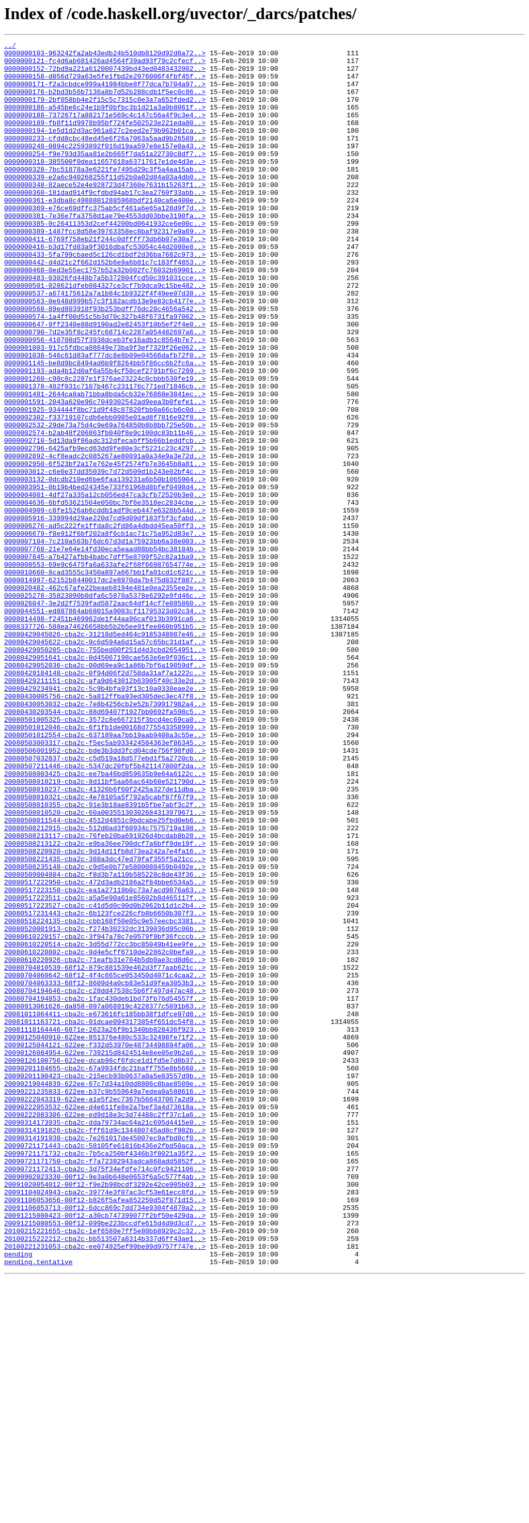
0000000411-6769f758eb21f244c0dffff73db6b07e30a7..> (105, 279)
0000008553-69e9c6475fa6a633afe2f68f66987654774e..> (105, 669)
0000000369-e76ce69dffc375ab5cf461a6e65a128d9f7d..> (105, 241)
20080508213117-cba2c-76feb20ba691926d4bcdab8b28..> (105, 995)
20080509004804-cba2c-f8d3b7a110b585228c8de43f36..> (105, 1041)
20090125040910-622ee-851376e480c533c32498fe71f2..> (105, 1236)
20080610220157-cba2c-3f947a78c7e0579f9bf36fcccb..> (105, 1116)
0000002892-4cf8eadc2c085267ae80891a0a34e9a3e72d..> (105, 539)
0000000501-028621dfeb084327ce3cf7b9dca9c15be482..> (105, 334)
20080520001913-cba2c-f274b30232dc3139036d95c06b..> (105, 1106)
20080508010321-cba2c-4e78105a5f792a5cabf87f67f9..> (105, 948)
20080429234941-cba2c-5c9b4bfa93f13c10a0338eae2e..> (105, 818)
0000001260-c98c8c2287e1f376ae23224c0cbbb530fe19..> (105, 446)
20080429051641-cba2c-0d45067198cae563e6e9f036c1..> (105, 781)
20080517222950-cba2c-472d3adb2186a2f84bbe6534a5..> (105, 1050)
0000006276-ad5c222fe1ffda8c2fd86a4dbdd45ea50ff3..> (105, 623)
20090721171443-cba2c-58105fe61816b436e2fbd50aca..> (105, 1367)
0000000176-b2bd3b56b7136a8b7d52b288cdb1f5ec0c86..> (105, 102)
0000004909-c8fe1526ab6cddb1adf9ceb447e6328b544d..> (105, 604)
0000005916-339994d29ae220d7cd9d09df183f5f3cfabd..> (105, 613)
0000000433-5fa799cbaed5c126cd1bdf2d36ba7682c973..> (105, 297)
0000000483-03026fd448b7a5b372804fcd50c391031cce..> (105, 325)
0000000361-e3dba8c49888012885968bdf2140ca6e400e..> (105, 232)
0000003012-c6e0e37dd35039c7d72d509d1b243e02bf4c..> (105, 558)
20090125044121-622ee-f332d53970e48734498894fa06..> (105, 1246)
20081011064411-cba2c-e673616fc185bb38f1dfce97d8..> (105, 1209)
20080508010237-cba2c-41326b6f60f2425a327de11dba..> (105, 939)
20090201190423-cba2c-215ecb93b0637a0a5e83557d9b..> (105, 1283)
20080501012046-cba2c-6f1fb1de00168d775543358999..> (105, 864)
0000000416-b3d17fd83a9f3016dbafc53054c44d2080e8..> (105, 288)
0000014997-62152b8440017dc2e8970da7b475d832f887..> (105, 688)
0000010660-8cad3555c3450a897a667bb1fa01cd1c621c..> (105, 678)
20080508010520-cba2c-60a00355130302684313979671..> (105, 967)
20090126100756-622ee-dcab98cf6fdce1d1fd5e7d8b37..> (105, 1264)
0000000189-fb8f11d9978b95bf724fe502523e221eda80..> (105, 139)
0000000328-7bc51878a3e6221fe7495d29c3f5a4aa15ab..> (105, 195)
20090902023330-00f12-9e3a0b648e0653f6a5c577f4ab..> (105, 1404)
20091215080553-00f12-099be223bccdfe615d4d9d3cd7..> (105, 1460)
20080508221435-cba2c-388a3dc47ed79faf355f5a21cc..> (105, 1023)
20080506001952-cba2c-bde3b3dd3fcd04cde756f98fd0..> (105, 892)
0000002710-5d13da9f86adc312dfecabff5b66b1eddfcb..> (105, 520)
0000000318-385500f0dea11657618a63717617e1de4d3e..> (105, 186)
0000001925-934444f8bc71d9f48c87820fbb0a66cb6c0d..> (105, 483)
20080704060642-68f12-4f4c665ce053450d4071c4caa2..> (105, 1162)
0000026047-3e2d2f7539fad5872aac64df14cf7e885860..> (105, 716)
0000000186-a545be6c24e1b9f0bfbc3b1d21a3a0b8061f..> (105, 121)
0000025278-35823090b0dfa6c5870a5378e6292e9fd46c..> (105, 706)
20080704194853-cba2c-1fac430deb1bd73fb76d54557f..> (105, 1190)
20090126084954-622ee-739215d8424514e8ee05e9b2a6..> (105, 1255)
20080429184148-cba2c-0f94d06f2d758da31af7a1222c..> (105, 799)
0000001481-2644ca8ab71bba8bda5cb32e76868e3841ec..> (105, 465)
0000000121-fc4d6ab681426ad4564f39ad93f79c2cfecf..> (105, 65)
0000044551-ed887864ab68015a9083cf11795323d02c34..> (105, 725)
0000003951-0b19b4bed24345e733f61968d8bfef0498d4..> (105, 576)
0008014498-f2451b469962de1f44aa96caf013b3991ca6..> (105, 734)
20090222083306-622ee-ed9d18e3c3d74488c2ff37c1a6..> (105, 1329)
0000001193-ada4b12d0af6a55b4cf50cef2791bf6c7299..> (105, 437)
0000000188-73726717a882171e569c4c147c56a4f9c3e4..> (105, 130)
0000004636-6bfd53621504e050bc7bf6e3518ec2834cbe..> (105, 595)
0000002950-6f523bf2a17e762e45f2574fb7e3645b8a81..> (105, 548)
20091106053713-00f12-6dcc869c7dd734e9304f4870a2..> (105, 1441)
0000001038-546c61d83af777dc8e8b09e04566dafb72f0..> (105, 418)
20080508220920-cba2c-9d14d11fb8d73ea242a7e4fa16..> (105, 1013)
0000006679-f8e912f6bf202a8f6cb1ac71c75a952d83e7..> (105, 632)
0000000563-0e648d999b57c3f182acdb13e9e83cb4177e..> (105, 353)
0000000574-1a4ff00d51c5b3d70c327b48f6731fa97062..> (105, 372)
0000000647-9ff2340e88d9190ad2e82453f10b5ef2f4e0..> (105, 381)
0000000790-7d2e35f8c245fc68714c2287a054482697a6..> (105, 390)
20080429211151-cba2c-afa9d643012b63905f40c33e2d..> (105, 809)
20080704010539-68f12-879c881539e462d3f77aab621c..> (105, 1153)
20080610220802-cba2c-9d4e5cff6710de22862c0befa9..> (105, 1134)
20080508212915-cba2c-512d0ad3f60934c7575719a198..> (105, 985)
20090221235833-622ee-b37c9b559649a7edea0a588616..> (105, 1302)
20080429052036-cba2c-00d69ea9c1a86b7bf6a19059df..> (105, 790)
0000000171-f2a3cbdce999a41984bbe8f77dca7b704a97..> (105, 93)
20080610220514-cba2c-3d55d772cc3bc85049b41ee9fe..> (105, 1125)
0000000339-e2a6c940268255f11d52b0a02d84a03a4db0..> (105, 204)
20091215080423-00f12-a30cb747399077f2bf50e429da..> (105, 1450)
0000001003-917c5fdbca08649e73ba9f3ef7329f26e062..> (105, 409)
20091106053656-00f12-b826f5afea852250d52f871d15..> (105, 1432)
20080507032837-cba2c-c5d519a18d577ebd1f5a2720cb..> (105, 902)
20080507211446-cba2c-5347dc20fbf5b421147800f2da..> (105, 911)
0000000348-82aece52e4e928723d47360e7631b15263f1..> (105, 214)
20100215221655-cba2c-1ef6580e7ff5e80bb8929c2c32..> (105, 1469)
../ (10, 46)
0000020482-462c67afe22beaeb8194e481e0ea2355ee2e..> (105, 697)
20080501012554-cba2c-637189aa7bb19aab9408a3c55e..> (105, 874)
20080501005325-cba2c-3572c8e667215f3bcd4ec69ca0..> (105, 855)
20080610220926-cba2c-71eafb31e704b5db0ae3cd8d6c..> (105, 1143)
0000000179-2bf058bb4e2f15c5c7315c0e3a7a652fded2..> (105, 111)
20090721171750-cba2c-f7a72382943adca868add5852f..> (105, 1385)
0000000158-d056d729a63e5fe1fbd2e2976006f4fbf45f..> (105, 83)
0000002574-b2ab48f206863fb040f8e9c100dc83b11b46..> (105, 511)
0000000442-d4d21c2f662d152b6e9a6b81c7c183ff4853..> (105, 307)
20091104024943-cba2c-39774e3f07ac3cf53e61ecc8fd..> (105, 1422)
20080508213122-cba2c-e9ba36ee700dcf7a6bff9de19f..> (105, 1004)
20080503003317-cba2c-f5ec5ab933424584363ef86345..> (105, 883)
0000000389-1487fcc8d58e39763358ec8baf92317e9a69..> (105, 269)
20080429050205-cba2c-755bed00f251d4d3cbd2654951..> (105, 771)
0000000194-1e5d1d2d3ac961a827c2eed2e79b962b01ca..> (105, 148)
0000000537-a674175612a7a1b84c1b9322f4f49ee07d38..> (105, 344)
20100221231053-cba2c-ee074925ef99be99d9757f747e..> (105, 1488)
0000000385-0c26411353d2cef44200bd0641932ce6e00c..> (105, 260)
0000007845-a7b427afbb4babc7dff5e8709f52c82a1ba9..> (105, 660)
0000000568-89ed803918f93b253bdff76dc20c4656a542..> (105, 362)
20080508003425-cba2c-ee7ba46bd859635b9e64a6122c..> (105, 920)
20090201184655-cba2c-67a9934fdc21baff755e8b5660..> (105, 1274)
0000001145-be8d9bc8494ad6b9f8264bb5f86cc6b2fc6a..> (105, 427)
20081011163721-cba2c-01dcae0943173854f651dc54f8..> (105, 1218)
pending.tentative (38, 1506)
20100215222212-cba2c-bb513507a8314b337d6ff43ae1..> (105, 1478)
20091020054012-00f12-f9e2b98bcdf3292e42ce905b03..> (105, 1413)
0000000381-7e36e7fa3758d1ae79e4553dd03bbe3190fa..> (105, 251)
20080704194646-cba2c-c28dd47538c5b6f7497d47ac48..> (105, 1181)
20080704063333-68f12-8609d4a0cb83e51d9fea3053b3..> (105, 1171)
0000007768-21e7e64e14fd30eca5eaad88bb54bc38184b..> (105, 651)
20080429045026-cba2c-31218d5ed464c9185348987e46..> (105, 753)
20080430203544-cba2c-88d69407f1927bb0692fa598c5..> (105, 846)
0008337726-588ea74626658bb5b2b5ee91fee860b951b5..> (105, 744)
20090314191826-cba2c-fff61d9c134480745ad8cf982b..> (105, 1348)
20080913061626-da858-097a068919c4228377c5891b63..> (105, 1199)
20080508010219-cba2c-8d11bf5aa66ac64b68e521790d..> (105, 930)
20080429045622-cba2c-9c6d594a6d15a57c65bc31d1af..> (105, 762)
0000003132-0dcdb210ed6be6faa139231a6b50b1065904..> (105, 567)
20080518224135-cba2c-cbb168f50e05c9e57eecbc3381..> (105, 1097)
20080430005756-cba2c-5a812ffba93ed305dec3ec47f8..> (105, 827)
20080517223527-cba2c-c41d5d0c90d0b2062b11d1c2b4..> (105, 1078)
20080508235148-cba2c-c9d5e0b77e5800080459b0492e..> (105, 1032)
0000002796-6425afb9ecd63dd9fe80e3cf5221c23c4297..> (105, 530)
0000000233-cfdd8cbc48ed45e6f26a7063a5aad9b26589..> (105, 158)
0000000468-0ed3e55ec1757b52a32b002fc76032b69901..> (105, 316)
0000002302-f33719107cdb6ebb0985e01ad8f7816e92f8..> (105, 493)
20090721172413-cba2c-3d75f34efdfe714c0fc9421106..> (105, 1395)
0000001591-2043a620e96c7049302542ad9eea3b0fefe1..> (105, 474)
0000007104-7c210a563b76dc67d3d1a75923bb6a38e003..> (105, 641)
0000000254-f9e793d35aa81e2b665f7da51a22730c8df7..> (105, 176)
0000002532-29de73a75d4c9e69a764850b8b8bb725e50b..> (105, 502)
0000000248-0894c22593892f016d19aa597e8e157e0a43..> (105, 167)
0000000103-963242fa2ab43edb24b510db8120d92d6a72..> (105, 55)
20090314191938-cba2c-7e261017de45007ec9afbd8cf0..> (105, 1357)
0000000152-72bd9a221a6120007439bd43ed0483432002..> (105, 74)
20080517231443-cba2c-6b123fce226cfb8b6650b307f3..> (105, 1088)
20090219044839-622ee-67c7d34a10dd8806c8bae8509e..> (105, 1292)
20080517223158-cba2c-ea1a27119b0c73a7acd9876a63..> (105, 1060)
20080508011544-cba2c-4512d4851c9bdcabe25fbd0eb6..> (105, 976)
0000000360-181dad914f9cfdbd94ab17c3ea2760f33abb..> (105, 223)
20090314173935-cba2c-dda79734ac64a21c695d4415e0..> (105, 1339)
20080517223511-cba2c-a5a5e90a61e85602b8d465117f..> (105, 1069)
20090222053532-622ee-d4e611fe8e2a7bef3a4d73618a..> (105, 1320)
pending (18, 1497)
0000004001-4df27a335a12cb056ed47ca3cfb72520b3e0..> (105, 585)
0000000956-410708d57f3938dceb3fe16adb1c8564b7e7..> (105, 400)
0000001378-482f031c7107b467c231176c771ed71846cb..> (105, 455)
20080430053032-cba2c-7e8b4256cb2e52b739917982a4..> (105, 837)
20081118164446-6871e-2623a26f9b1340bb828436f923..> (105, 1227)
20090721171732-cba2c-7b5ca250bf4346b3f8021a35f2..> (105, 1376)
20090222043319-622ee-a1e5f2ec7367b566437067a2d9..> (105, 1311)
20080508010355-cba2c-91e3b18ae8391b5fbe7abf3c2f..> (105, 957)
